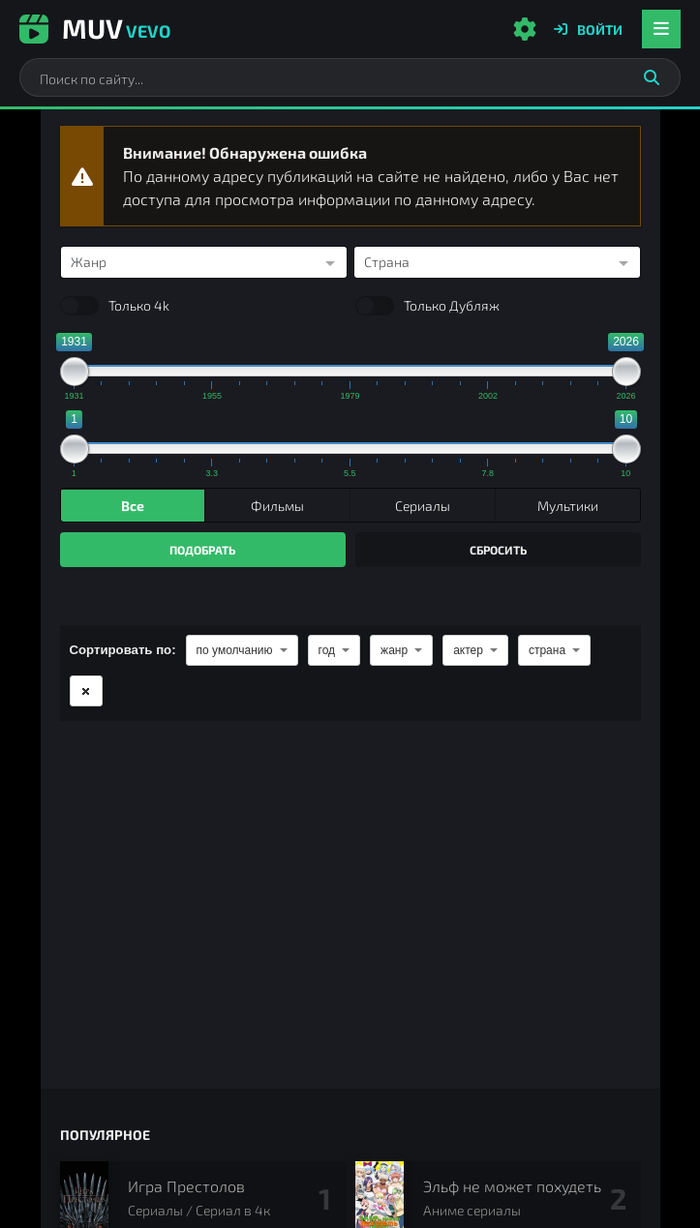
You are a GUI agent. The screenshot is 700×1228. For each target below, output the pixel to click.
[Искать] (652, 77)
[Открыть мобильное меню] (661, 29)
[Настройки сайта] (524, 29)
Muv (94, 28)
